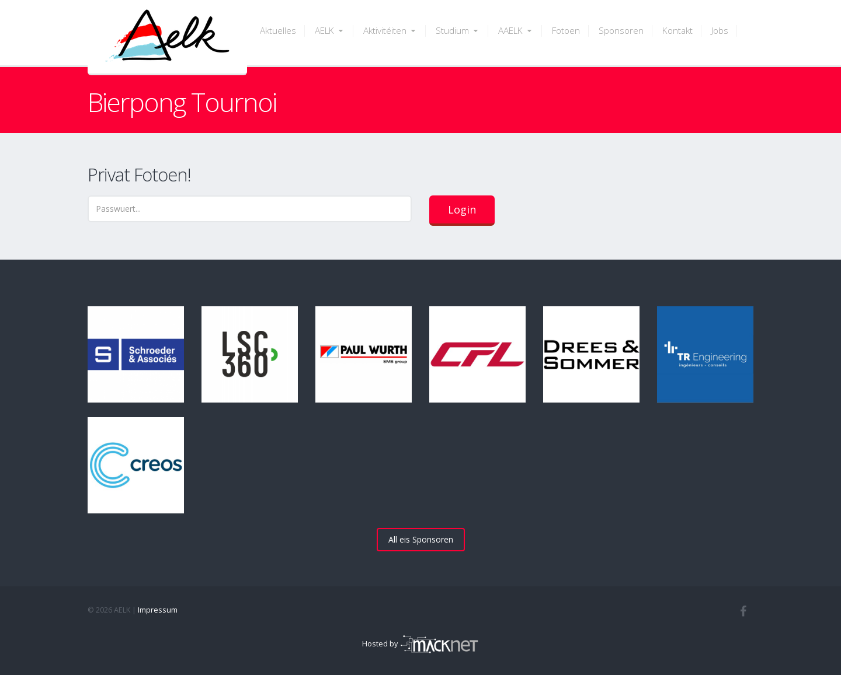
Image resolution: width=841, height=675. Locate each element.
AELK (330, 31)
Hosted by (420, 644)
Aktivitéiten (390, 31)
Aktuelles (278, 31)
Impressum (158, 610)
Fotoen (566, 31)
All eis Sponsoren (420, 539)
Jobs (719, 31)
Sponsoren (621, 31)
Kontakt (677, 31)
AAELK (515, 31)
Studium (457, 31)
